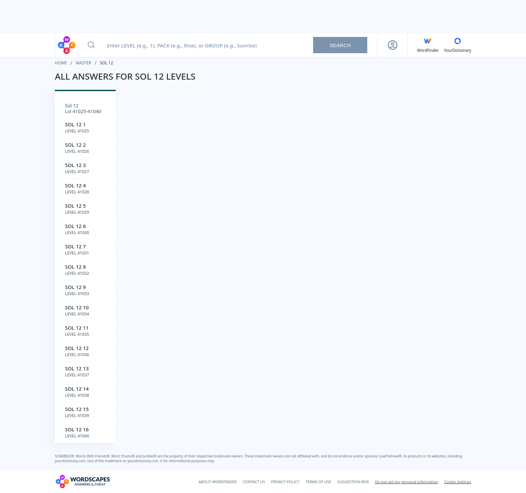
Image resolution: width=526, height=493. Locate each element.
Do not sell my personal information (406, 481)
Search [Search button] (340, 45)
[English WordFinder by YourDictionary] (428, 45)
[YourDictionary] (457, 45)
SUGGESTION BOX (353, 481)
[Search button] (91, 45)
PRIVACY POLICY (285, 481)
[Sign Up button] (393, 45)
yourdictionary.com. (71, 460)
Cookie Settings (457, 481)
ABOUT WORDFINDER (218, 481)
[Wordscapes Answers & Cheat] (82, 481)
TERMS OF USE (318, 481)
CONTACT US (254, 481)
